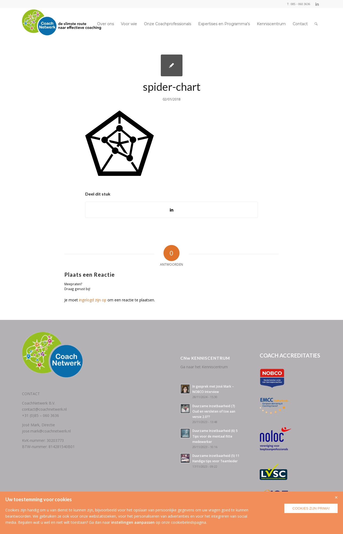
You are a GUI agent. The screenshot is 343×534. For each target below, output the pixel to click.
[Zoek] (316, 24)
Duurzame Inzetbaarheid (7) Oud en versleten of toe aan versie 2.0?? (213, 411)
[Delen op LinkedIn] (171, 210)
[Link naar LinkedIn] (317, 4)
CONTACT (31, 393)
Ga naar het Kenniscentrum (204, 366)
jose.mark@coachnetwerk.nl (46, 431)
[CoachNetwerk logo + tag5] (61, 24)
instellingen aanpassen (133, 522)
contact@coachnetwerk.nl (44, 409)
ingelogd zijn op (92, 299)
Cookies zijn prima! (311, 508)
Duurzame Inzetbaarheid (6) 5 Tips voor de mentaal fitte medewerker (215, 435)
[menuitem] (105, 24)
